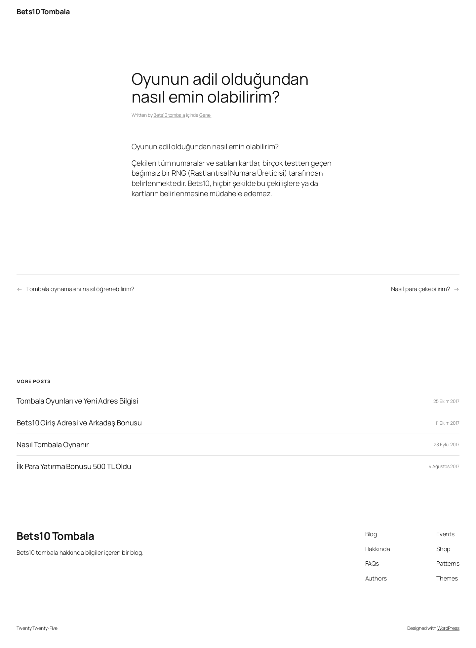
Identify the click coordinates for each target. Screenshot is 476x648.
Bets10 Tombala (43, 12)
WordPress (448, 628)
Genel (205, 115)
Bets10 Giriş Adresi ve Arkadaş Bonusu (79, 423)
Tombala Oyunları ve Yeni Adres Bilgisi (77, 401)
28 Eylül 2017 (446, 444)
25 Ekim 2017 (446, 401)
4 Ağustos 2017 (444, 466)
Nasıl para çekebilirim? (420, 289)
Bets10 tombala (169, 115)
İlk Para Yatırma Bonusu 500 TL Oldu (74, 466)
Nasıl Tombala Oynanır (53, 445)
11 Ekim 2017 (447, 423)
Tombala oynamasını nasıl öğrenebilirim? (80, 289)
